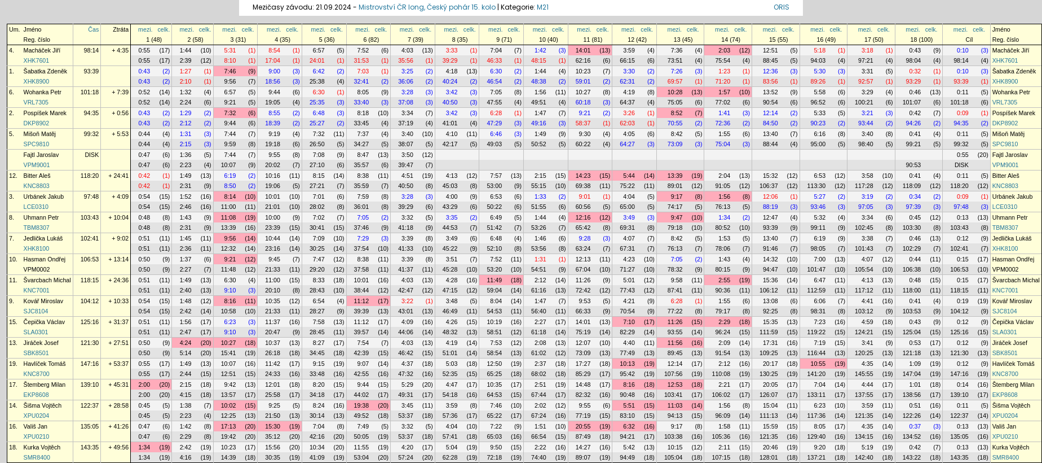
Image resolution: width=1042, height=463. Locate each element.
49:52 (361, 415)
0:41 (915, 133)
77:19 (583, 415)
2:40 (186, 290)
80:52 (722, 227)
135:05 (90, 426)
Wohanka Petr (42, 92)
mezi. (145, 29)
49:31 (405, 394)
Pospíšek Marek (45, 113)
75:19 (583, 332)
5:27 (819, 196)
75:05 (675, 102)
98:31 (817, 311)
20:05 (770, 384)
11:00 (228, 206)
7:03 (363, 71)
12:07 (583, 342)
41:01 (450, 123)
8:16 (230, 301)
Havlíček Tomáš (45, 363)
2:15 (186, 144)
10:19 (494, 321)
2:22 (540, 447)
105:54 (864, 269)
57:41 (450, 436)
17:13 (228, 426)
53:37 (405, 415)
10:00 (272, 217)
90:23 (817, 123)
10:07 (228, 164)
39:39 (361, 311)
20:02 (272, 164)
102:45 (864, 227)
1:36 (186, 154)
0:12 (963, 238)
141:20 (816, 373)
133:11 (816, 394)
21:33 (272, 269)
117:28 (864, 185)
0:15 (963, 259)
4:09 (407, 321)
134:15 (864, 436)
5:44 (629, 175)
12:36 (770, 71)
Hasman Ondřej (45, 259)
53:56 (538, 248)
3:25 (407, 71)
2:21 (724, 384)
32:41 (361, 81)
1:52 (186, 196)
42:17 (450, 144)
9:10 (230, 290)
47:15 (450, 290)
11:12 (361, 301)
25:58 (272, 394)
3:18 (867, 50)
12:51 (770, 50)
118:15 (90, 280)
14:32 (770, 259)
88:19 (770, 206)
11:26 (583, 280)
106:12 (769, 290)
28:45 (317, 332)
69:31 (627, 227)
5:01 (629, 280)
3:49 (629, 217)
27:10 (317, 164)
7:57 (496, 175)
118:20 (90, 175)
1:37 (186, 259)
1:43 (186, 217)
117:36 (816, 415)
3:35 (452, 217)
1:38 (186, 405)
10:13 (627, 363)
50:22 (494, 206)
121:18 (912, 353)
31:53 (361, 60)
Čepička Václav (44, 321)
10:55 (817, 363)
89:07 (583, 457)
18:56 (272, 81)
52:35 (450, 373)
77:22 (675, 311)
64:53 (494, 394)
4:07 (629, 238)
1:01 (915, 384)
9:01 (585, 196)
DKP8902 (37, 123)
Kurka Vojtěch (42, 447)
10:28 (675, 92)
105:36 (721, 436)
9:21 (230, 102)
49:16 (538, 123)
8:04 (496, 301)
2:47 (186, 332)
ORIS (781, 7)
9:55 (274, 154)
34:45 (317, 353)
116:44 (816, 353)
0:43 (915, 50)
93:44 (865, 123)
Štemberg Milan (45, 384)
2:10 (186, 81)
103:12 (864, 311)
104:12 (90, 301)
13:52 (770, 92)
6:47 (819, 280)
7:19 (819, 342)
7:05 (496, 92)
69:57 (675, 81)
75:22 (627, 185)
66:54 (538, 436)
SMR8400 (37, 457)
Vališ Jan (35, 426)
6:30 (496, 71)
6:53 (819, 175)
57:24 (405, 457)
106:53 (90, 259)
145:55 (864, 373)
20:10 (272, 290)
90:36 (722, 290)
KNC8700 (37, 373)
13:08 (770, 301)
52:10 (494, 248)
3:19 (867, 196)
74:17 (675, 206)
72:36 (722, 123)
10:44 (272, 238)
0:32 (915, 71)
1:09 (915, 363)
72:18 (494, 457)
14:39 (228, 457)
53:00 (494, 185)
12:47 (770, 217)
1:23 (724, 71)
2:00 (144, 384)
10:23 (583, 71)
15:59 (770, 426)
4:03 (407, 50)
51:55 (538, 206)
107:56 (673, 373)
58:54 (494, 353)
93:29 (913, 81)
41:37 (405, 269)
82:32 (583, 394)
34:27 (361, 144)
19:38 (361, 405)
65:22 (494, 415)
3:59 (629, 50)
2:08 (540, 342)
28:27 (317, 311)
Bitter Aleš (37, 175)
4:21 (629, 301)
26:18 (272, 353)
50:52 (538, 144)
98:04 (913, 60)
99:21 (913, 144)
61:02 (538, 353)
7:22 (496, 426)
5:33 (819, 113)
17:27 (583, 363)
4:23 (629, 259)
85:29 (583, 373)
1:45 (186, 238)
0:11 (963, 92)
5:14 (186, 353)
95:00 (817, 144)
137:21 (816, 457)
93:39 (91, 71)
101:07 (912, 102)
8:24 (319, 405)
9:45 (274, 259)
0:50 (144, 259)
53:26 (538, 227)
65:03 (494, 436)
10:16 (272, 175)
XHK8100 (37, 248)
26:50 (317, 144)
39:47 (405, 164)
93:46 (817, 206)
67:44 (538, 394)
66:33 (583, 311)
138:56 (912, 394)
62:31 (627, 81)
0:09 (963, 113)
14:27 (583, 447)
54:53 (494, 311)
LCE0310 (36, 206)
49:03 (494, 144)
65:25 (494, 373)
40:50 (450, 102)
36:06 (405, 81)
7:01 (319, 196)
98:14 (91, 50)
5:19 (867, 447)
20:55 (583, 426)
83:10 (627, 415)
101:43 (864, 248)
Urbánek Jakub (44, 196)
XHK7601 (37, 60)
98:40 (865, 144)
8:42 (677, 133)
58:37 (583, 123)
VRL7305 (36, 102)
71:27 (627, 269)
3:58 (867, 175)
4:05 (629, 133)
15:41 (228, 353)
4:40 (629, 342)
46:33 (494, 60)
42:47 (405, 290)
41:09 (317, 457)
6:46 (496, 133)
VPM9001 (37, 164)
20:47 (272, 332)
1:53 (724, 238)
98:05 (817, 248)
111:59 (769, 332)
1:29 (186, 113)
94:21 (627, 436)
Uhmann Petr (41, 217)
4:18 (452, 71)
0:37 (915, 426)
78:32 (675, 269)
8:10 (230, 60)
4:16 (186, 457)
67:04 (583, 269)
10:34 (317, 447)
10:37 (272, 342)
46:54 (494, 81)
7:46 (230, 71)
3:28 (407, 92)
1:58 (724, 426)
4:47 (452, 384)
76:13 (722, 206)
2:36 (186, 248)
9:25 (274, 405)
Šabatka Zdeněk (46, 71)
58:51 (494, 332)
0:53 (915, 342)
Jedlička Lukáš (43, 238)
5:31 (230, 50)
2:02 (540, 405)
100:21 (864, 102)
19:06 (272, 185)
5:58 (819, 92)
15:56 (272, 447)
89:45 (675, 353)
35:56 (405, 60)
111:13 (769, 415)
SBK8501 (36, 353)
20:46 (770, 447)
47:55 (494, 102)
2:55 (724, 280)
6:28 (496, 113)
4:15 (186, 394)
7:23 (819, 321)
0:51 (144, 238)
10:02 (228, 405)
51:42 (494, 227)
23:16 (272, 248)
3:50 (407, 154)
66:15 (627, 60)
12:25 (228, 415)
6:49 (496, 217)
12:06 (770, 196)
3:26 (629, 113)
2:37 (540, 363)
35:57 (361, 164)
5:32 (819, 217)
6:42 (319, 71)
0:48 (144, 217)
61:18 (538, 332)
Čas (93, 29)
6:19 (230, 175)
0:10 (963, 50)
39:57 (361, 332)
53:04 (361, 457)
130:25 (769, 373)
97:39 (913, 206)
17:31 (770, 342)
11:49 (494, 280)
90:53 (913, 164)
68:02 (538, 373)
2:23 (186, 164)
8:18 (363, 113)
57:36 (450, 415)
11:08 (228, 217)
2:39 (186, 60)
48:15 (538, 60)
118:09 (912, 185)
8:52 (677, 113)
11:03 (675, 405)
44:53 (450, 227)
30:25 (317, 248)
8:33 (319, 280)
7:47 (319, 259)
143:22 (912, 457)
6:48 (319, 113)
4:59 (867, 321)
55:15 (538, 185)
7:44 (230, 133)
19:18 (272, 144)
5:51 (629, 405)
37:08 (405, 102)
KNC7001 (37, 290)
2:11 (724, 447)
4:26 (452, 321)
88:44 (770, 144)
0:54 (144, 196)
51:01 (450, 353)
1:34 (724, 217)
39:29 (450, 60)
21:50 (272, 415)
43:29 (450, 206)
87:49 (583, 436)
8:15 (319, 175)
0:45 (915, 217)
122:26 (912, 415)
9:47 (677, 217)
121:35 (864, 415)
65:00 (627, 206)
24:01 (317, 60)
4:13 (452, 175)
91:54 (722, 353)
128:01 (769, 457)
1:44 (186, 50)
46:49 (450, 311)
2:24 (186, 102)
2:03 (724, 50)
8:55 (274, 113)
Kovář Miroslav (43, 301)
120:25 (864, 353)
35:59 (361, 185)
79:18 (675, 227)
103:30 (912, 227)
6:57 (319, 50)
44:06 (405, 332)
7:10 (629, 321)
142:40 (864, 457)
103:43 (90, 217)
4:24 (186, 342)
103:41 (673, 394)
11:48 (228, 269)
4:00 (452, 196)
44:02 (361, 394)
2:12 (186, 123)
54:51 (538, 269)
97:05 (865, 206)
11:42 (272, 363)
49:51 (538, 102)
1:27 (186, 71)
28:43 (317, 290)
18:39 (272, 123)
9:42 (230, 384)
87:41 (675, 290)
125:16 (90, 321)
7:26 (677, 71)
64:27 (627, 144)
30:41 (317, 227)
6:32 (629, 426)
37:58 (361, 269)
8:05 (363, 92)
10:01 (272, 196)
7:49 (363, 426)
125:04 (912, 332)
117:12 (864, 290)
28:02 (317, 206)
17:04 (272, 60)
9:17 (677, 196)
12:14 (770, 113)
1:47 (540, 113)
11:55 (361, 447)
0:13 (963, 217)
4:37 (407, 363)
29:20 (317, 269)
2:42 (186, 311)
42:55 (361, 373)
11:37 (272, 321)
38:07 (405, 144)
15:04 (770, 405)
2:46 (186, 206)
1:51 (540, 426)
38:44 (361, 290)
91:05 (722, 185)
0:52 (144, 92)
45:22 (450, 248)
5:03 (452, 363)
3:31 (867, 71)
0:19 (963, 301)
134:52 (912, 436)
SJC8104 (36, 311)
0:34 (915, 196)
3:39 (407, 238)
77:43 (627, 290)
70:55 (675, 123)
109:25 (769, 353)
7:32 (230, 113)
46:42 (405, 353)
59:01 (583, 81)
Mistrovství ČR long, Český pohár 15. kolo (427, 7)
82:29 (627, 332)
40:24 (450, 81)
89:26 (817, 81)
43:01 (405, 311)
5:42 (629, 447)
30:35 (272, 457)
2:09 (724, 342)
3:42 (452, 92)
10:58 (228, 311)
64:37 (627, 102)
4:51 (407, 175)
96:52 (817, 102)
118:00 (912, 290)
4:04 (629, 196)
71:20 (722, 81)
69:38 (583, 185)
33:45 (361, 123)
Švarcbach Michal (47, 280)
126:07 (769, 394)
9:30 (585, 133)
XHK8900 (37, 81)
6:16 (819, 133)
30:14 (317, 415)
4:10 (452, 133)
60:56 (583, 206)
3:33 (452, 50)
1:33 (540, 196)
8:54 (274, 50)
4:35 (867, 363)
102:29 (912, 248)
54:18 (450, 394)
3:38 (867, 238)
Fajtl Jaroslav (41, 154)
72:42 (583, 290)
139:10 (90, 384)
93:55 (675, 332)
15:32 (770, 175)
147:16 (90, 363)
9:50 (496, 447)
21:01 (272, 206)
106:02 (721, 394)
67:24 (538, 415)
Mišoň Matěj (40, 133)
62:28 (450, 457)
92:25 (770, 311)
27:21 (317, 185)
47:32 (405, 373)
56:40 (538, 311)
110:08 (721, 373)
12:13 (583, 259)
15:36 (770, 280)
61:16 (538, 290)
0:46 (915, 92)
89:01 (675, 185)
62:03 (627, 123)
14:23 (583, 175)
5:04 (452, 447)
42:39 (361, 353)
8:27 (319, 342)
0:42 (915, 113)
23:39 (272, 227)
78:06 (722, 248)
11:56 (675, 342)
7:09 (319, 238)
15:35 (770, 321)
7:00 (819, 259)
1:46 (540, 238)
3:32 (407, 217)
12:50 (494, 363)
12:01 (272, 384)
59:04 (494, 290)
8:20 (319, 384)
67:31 (627, 248)
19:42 (228, 436)
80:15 (722, 269)
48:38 (538, 81)
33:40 (361, 102)
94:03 (817, 60)
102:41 (90, 238)
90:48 (627, 394)
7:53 (496, 342)
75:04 (722, 144)
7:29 (363, 238)
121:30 (90, 342)
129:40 (816, 436)
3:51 (452, 259)
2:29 (724, 321)
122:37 (90, 405)
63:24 (583, 248)
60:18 (583, 102)
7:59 (363, 196)
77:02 (722, 102)
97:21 (865, 60)
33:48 (317, 373)
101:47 (816, 269)
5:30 (819, 71)
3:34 (407, 113)
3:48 (452, 301)
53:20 (494, 269)
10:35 (272, 301)
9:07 (363, 363)
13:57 (228, 394)
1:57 (724, 92)
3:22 (407, 301)
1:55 (724, 133)
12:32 (228, 248)
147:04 (912, 373)
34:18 (317, 394)
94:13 (675, 415)
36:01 (361, 206)
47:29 (494, 123)
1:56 (540, 92)
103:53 (912, 311)
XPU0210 (37, 436)
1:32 (186, 92)
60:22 (583, 144)
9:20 (819, 447)
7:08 (319, 154)
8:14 (230, 196)
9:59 (230, 144)
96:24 (722, 332)
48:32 (450, 332)
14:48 (583, 384)
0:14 (963, 384)
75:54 (722, 60)
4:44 (867, 384)
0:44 (144, 133)
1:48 (186, 301)
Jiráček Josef (41, 342)
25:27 (317, 123)
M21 (543, 7)
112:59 (816, 290)
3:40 (407, 133)
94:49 (627, 457)
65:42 (583, 227)
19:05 (272, 102)
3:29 (867, 92)
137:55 (864, 394)
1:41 (724, 113)
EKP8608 (36, 394)
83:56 (770, 81)
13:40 (770, 133)
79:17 (722, 311)
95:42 (627, 373)
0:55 (144, 50)
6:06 (819, 301)
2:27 (186, 269)
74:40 (538, 457)
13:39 (675, 175)
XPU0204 (37, 415)
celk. (163, 29)
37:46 (361, 227)
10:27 (583, 92)
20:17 (770, 363)
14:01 (583, 50)
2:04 (724, 175)
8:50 (230, 185)
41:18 (405, 227)
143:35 (90, 447)
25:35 (317, 102)
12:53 (675, 384)
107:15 (721, 457)
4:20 (407, 447)
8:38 (363, 175)
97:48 (91, 196)
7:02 (319, 217)
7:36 (677, 50)
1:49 (540, 133)
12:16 (583, 217)
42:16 (317, 436)
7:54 (363, 342)
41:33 (405, 248)
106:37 (769, 185)
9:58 (677, 280)
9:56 (230, 81)
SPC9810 (37, 144)
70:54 (627, 311)
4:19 (629, 92)
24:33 (272, 373)
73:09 (675, 144)
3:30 (629, 71)
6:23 (230, 321)
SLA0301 (36, 332)
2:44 (186, 373)
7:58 (319, 321)
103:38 (673, 436)
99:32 (91, 133)
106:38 (912, 269)
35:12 (272, 436)
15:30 (272, 426)
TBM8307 (37, 227)
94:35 (91, 113)
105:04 (673, 457)
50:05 (361, 436)
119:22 (816, 332)
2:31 (186, 185)
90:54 (770, 102)
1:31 (186, 133)
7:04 (496, 50)
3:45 (407, 405)
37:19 (405, 123)
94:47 (770, 269)
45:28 (450, 269)
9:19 (274, 133)
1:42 (540, 50)
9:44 (274, 92)
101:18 (90, 92)
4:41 (867, 301)
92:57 (865, 81)
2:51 (540, 384)
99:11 (817, 227)
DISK (92, 154)
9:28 (585, 238)
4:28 (452, 280)
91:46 (770, 248)
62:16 (583, 60)
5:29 (407, 384)
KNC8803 (37, 185)
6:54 (319, 301)
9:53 (585, 301)
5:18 (819, 50)
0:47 (144, 154)
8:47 (363, 154)
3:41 (867, 342)
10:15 (675, 447)
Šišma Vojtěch (43, 405)
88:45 (770, 60)
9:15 (319, 363)
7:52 (363, 50)
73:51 (675, 60)
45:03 (450, 185)
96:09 (722, 415)
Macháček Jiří (42, 50)
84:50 (770, 123)
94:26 (913, 123)
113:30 (816, 185)
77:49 (627, 353)
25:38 (317, 81)
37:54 (361, 248)
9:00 (274, 71)
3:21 (867, 113)
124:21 (864, 332)
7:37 (363, 133)
